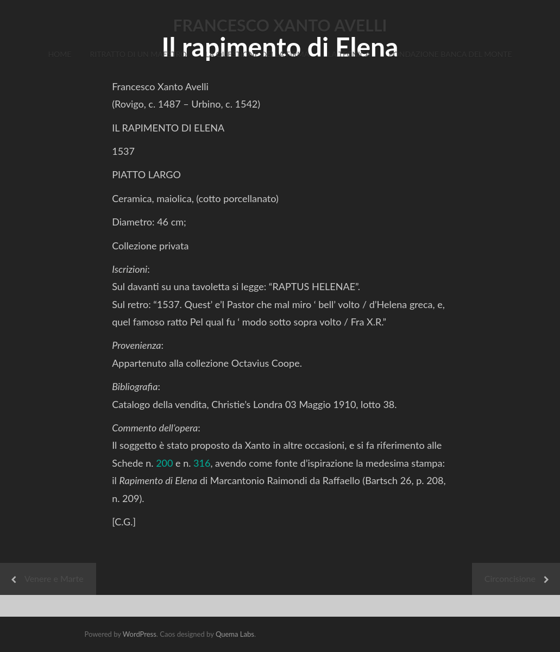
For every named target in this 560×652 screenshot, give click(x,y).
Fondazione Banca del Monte (450, 54)
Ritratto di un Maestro (138, 54)
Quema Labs (235, 634)
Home (59, 54)
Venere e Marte (54, 578)
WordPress (139, 634)
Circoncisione (510, 578)
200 (164, 463)
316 (201, 463)
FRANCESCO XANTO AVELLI (280, 25)
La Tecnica (349, 54)
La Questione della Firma (257, 54)
